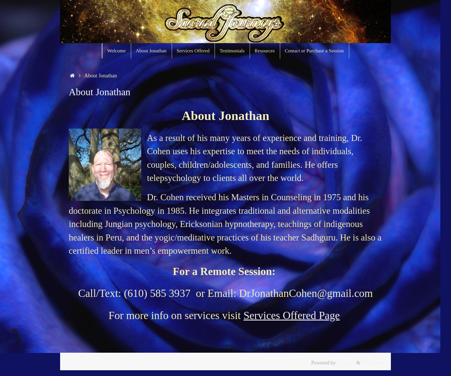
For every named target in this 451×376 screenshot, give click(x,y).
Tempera (346, 363)
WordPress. (373, 363)
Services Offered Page (291, 315)
